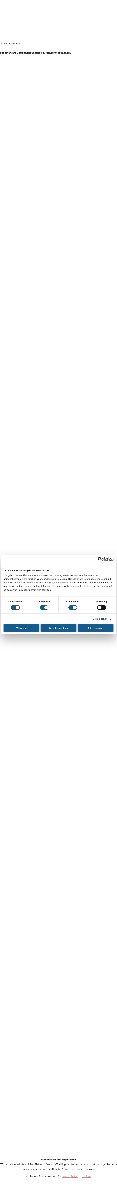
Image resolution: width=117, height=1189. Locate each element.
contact (75, 1169)
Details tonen (100, 618)
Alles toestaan (95, 628)
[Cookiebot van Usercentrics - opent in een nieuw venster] (100, 559)
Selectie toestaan (58, 628)
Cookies (86, 1176)
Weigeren (21, 628)
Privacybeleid (70, 1176)
